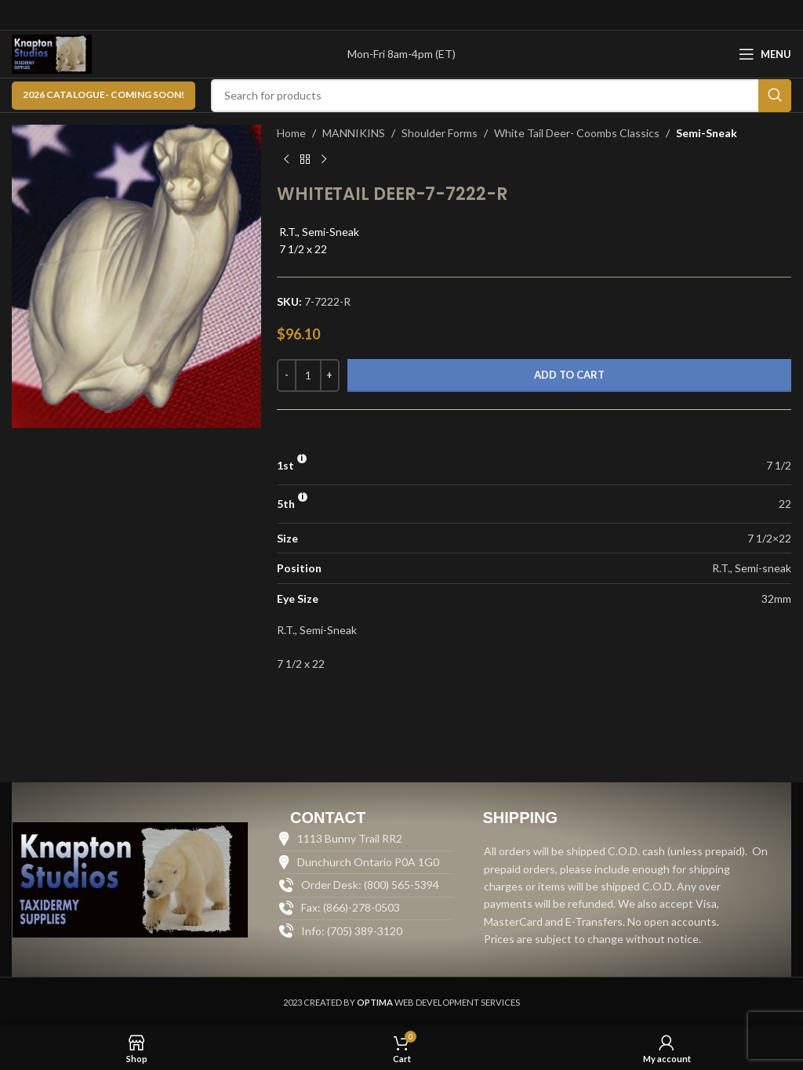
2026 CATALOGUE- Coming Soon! (103, 94)
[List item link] (366, 931)
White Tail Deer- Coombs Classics (576, 133)
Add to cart (569, 374)
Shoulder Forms (440, 133)
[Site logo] (52, 53)
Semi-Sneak (706, 133)
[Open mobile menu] (765, 54)
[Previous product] (286, 159)
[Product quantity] (308, 375)
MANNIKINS (353, 133)
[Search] (501, 95)
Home (291, 133)
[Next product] (323, 159)
